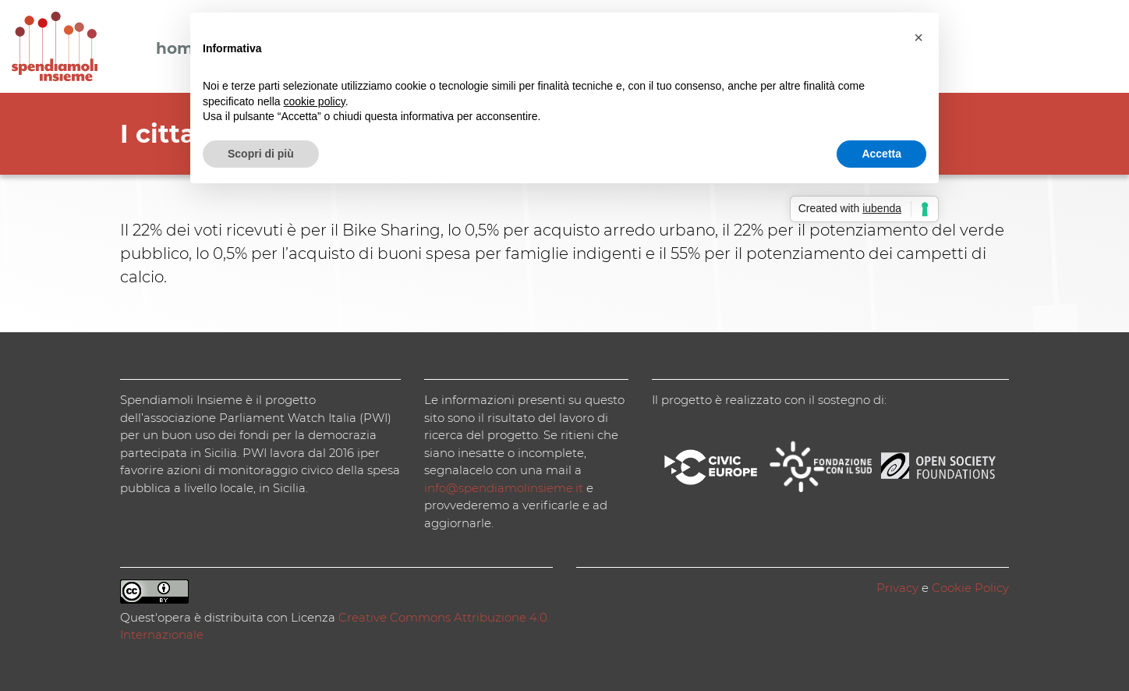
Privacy (897, 587)
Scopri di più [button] (261, 153)
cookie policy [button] (314, 101)
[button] (918, 37)
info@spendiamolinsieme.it (503, 487)
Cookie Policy (970, 587)
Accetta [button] (881, 153)
